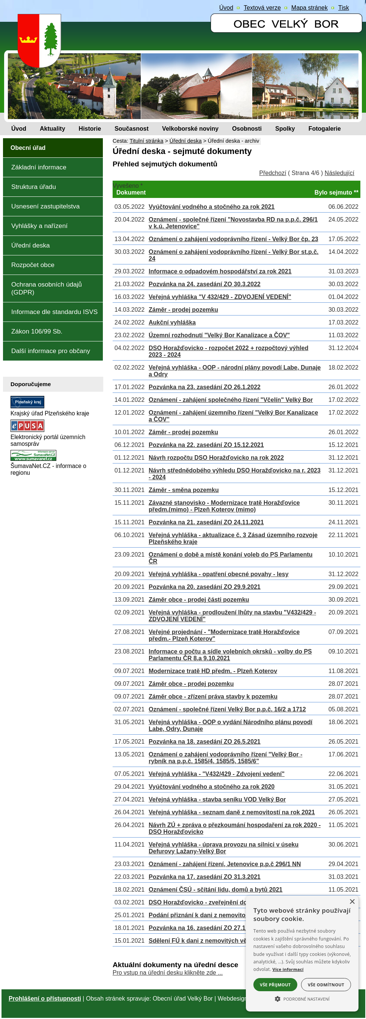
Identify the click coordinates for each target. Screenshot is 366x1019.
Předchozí (272, 173)
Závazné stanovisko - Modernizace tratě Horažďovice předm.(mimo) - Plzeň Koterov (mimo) (224, 506)
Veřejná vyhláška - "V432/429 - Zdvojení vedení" (217, 774)
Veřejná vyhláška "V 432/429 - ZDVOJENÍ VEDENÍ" (220, 297)
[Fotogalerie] (324, 129)
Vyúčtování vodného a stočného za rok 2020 (212, 786)
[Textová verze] (262, 8)
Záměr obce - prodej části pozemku (199, 599)
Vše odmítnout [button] (326, 984)
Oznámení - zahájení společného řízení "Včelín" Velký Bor (231, 400)
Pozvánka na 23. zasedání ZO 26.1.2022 (205, 387)
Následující (339, 173)
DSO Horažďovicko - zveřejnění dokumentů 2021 (218, 902)
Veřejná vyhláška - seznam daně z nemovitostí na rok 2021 (232, 812)
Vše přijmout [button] (275, 984)
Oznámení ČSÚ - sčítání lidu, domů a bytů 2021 (216, 889)
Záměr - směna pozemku (184, 490)
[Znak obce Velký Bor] (41, 62)
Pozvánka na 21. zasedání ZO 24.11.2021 (206, 522)
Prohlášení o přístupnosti (45, 998)
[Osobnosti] (247, 129)
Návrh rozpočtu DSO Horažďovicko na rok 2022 (216, 457)
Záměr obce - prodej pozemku (191, 684)
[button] (302, 998)
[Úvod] (19, 129)
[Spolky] (285, 129)
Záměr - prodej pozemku (183, 309)
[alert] (302, 953)
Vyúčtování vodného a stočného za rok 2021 (212, 207)
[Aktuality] (53, 129)
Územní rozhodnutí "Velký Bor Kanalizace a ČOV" (219, 335)
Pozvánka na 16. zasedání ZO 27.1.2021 (205, 928)
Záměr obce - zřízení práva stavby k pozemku (213, 696)
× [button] (352, 902)
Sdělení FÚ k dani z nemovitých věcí (200, 940)
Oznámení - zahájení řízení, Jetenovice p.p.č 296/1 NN (225, 864)
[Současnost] (131, 129)
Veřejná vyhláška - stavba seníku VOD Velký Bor (217, 799)
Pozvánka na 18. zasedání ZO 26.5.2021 (205, 741)
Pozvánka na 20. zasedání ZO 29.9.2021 (205, 587)
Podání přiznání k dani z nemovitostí (200, 915)
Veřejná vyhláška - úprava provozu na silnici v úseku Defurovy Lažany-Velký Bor (223, 847)
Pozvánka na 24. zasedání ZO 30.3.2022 (205, 284)
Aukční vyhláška (172, 322)
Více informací (288, 969)
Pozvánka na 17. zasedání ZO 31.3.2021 (205, 877)
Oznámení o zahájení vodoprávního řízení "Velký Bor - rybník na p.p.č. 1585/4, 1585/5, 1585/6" (225, 757)
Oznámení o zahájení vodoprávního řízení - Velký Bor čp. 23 (233, 239)
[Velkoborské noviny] (190, 129)
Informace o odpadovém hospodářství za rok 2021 (220, 271)
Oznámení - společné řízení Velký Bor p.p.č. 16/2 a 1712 (227, 709)
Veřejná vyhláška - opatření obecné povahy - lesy (219, 574)
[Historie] (90, 129)
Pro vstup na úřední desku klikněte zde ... (168, 972)
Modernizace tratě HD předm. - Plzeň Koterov (213, 671)
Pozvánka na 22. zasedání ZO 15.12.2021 (206, 445)
